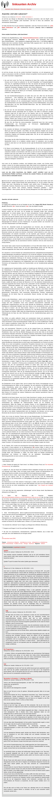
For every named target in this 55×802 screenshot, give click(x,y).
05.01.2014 (18, 17)
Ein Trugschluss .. (9, 649)
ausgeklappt (16, 547)
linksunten (23, 9)
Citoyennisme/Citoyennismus (31, 37)
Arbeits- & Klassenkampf (7, 543)
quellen (6, 550)
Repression (31, 543)
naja (7, 610)
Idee (12, 9)
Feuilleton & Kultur (18, 543)
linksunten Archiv (24, 4)
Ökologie (26, 543)
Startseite (7, 9)
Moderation (17, 9)
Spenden (29, 9)
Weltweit (43, 543)
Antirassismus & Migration (13, 542)
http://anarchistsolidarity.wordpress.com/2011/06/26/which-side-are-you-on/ (21, 497)
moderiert (23, 547)
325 (18, 27)
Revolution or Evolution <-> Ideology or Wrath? (18, 678)
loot (5, 664)
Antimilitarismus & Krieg (25, 542)
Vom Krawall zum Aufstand (45, 485)
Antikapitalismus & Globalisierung (39, 542)
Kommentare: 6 (28, 17)
